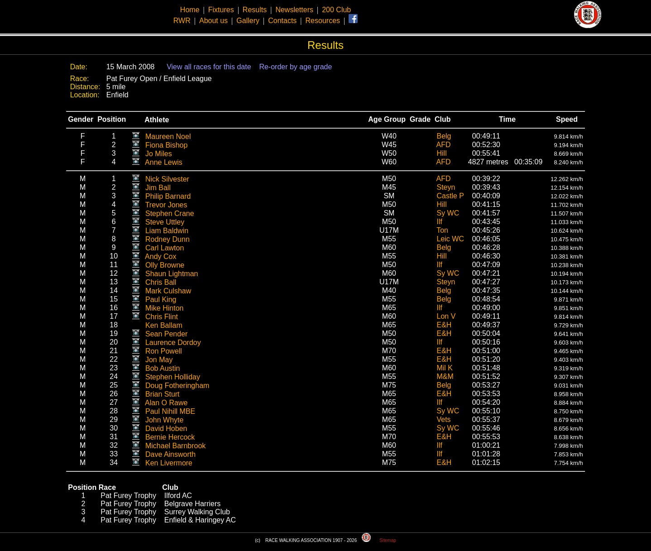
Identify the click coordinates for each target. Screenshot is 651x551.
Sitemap (387, 540)
